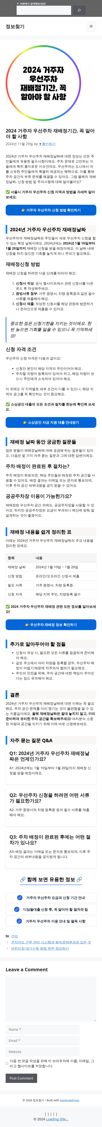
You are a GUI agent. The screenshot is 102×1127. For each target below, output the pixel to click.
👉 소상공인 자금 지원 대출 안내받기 (51, 422)
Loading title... (57, 1119)
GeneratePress (69, 1100)
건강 (14, 936)
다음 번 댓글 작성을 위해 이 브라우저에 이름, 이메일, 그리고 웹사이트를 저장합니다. (52, 1063)
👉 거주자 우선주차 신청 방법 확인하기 (51, 210)
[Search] (79, 10)
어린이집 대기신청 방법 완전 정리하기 (40, 948)
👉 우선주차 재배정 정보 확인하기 (51, 624)
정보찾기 (15, 26)
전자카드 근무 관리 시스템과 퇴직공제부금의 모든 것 (51, 942)
